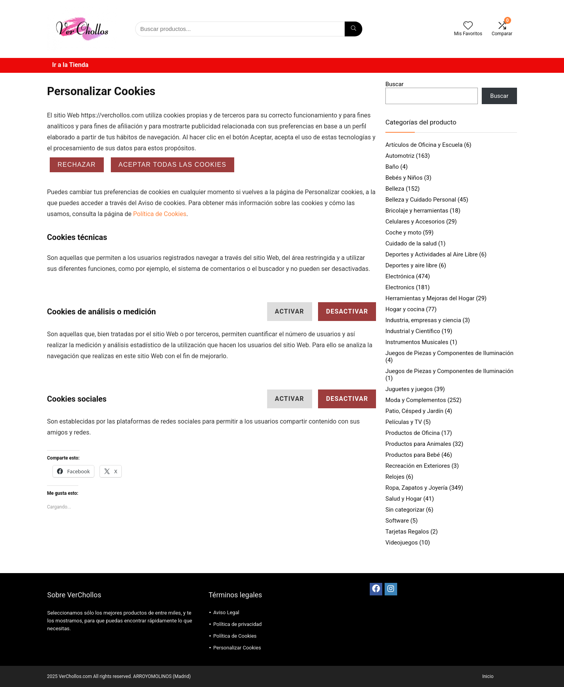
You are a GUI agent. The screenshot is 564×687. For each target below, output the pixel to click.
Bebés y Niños (404, 177)
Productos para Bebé (412, 454)
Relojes (395, 476)
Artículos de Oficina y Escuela (424, 144)
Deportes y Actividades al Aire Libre (431, 254)
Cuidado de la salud (411, 243)
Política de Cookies (159, 214)
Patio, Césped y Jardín (414, 411)
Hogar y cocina (405, 309)
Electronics (399, 287)
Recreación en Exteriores (417, 465)
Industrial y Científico (412, 331)
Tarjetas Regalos (407, 531)
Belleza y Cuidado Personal (420, 199)
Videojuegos (401, 542)
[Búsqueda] (353, 29)
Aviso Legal (226, 612)
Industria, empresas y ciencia (423, 320)
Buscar (394, 84)
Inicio (488, 676)
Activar (289, 311)
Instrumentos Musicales (416, 342)
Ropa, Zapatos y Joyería (416, 487)
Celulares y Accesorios (415, 221)
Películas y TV (403, 422)
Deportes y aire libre (411, 265)
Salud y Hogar (403, 498)
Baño (392, 166)
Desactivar (347, 311)
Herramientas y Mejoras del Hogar (429, 298)
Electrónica (399, 276)
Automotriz (399, 155)
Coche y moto (403, 232)
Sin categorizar (405, 509)
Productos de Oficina (412, 432)
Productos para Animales (418, 443)
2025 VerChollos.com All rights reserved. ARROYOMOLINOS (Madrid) (119, 676)
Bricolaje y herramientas (416, 210)
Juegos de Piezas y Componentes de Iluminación (449, 353)
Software (397, 520)
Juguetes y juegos (409, 389)
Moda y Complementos (415, 400)
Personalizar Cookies (237, 648)
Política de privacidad (237, 624)
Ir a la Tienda (70, 65)
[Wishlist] (468, 26)
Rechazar (77, 164)
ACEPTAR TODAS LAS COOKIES (172, 164)
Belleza (394, 188)
